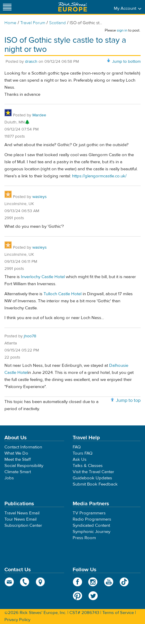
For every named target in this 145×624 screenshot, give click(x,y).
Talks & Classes (88, 465)
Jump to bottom (126, 61)
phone (25, 582)
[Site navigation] (7, 7)
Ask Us (79, 459)
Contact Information (23, 447)
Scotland (57, 23)
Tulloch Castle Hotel (62, 294)
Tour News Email (20, 519)
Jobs (9, 478)
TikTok (124, 582)
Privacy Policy (17, 620)
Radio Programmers (92, 519)
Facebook (77, 582)
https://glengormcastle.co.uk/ (99, 176)
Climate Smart (17, 472)
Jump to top (128, 400)
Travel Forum (32, 23)
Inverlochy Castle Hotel (43, 277)
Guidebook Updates (92, 478)
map (40, 582)
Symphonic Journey (91, 531)
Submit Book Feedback (95, 484)
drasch (31, 61)
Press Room (84, 538)
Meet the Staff (17, 459)
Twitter (93, 595)
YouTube (109, 582)
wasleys (39, 196)
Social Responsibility (23, 465)
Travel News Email (21, 513)
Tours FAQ (82, 453)
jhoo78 (30, 336)
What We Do (16, 453)
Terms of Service (118, 612)
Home (10, 23)
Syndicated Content (91, 525)
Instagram (93, 582)
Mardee (39, 115)
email (9, 582)
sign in (122, 30)
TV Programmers (89, 513)
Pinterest (77, 595)
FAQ (77, 447)
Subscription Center (23, 525)
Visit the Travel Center (93, 472)
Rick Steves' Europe (72, 7)
